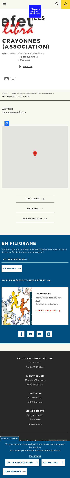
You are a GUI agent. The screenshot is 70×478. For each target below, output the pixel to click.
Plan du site (35, 419)
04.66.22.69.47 (9, 53)
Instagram (49, 334)
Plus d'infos (35, 456)
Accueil (5, 93)
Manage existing (33, 268)
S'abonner (9, 268)
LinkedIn (30, 334)
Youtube (40, 334)
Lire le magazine (45, 310)
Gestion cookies (9, 438)
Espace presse (35, 424)
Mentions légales (35, 415)
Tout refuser (12, 471)
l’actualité (33, 199)
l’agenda (32, 208)
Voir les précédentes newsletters (24, 280)
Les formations (33, 218)
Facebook (21, 334)
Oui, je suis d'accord (20, 463)
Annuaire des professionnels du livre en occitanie (32, 93)
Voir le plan (27, 67)
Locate (6, 123)
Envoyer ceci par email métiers (6, 78)
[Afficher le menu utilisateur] (65, 4)
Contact (37, 362)
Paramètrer (51, 463)
